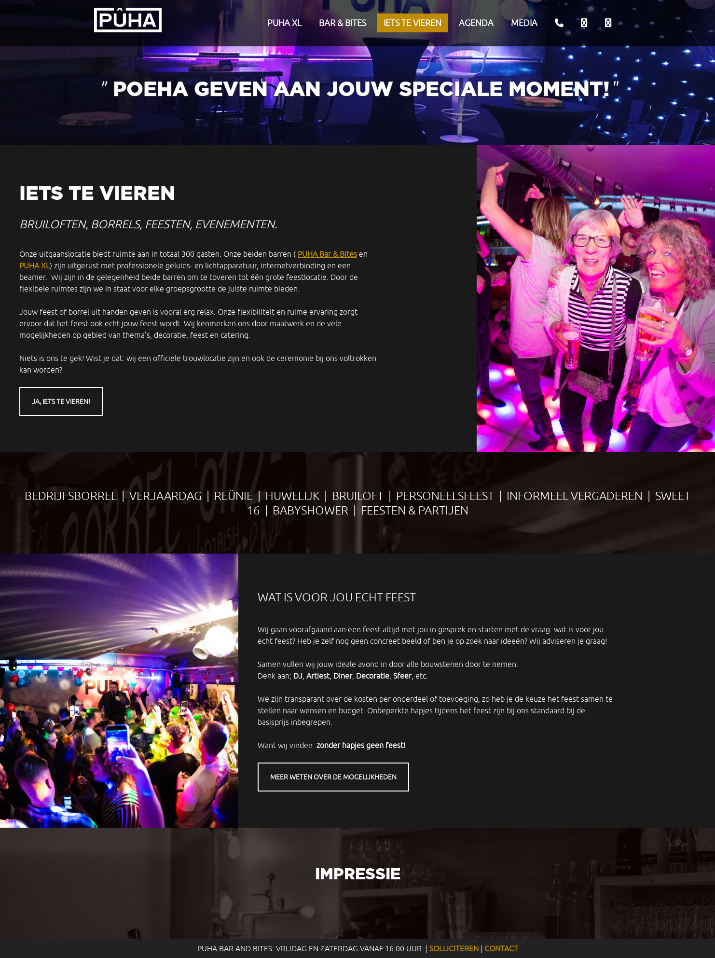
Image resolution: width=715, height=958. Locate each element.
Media (524, 23)
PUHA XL (284, 23)
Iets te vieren (412, 23)
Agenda (476, 23)
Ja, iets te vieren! (61, 401)
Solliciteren (454, 948)
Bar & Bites (342, 23)
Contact (501, 948)
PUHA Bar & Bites (327, 254)
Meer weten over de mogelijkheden (333, 777)
